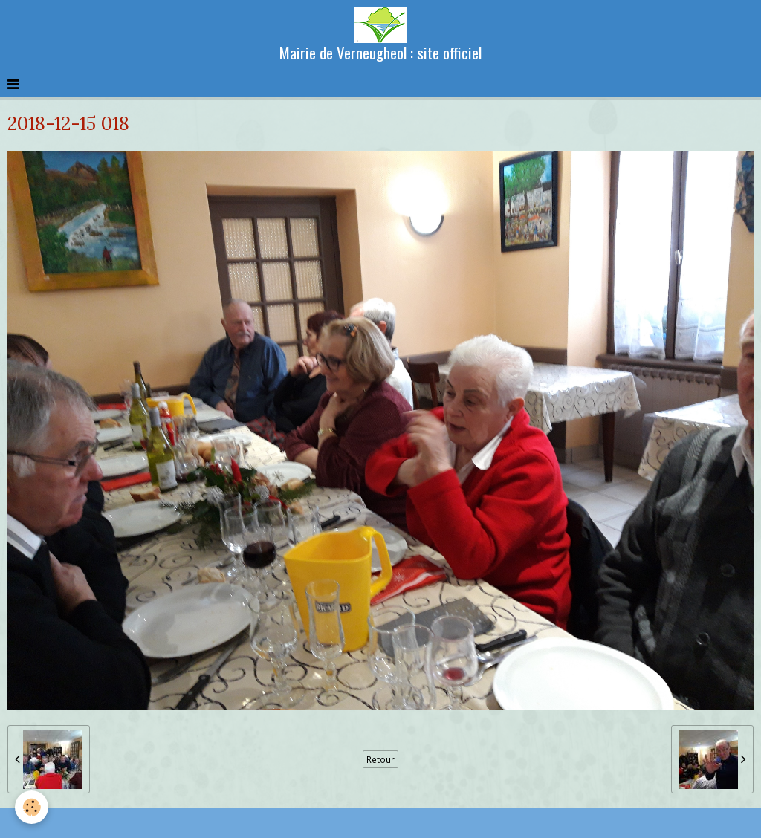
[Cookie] (31, 807)
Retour (380, 759)
